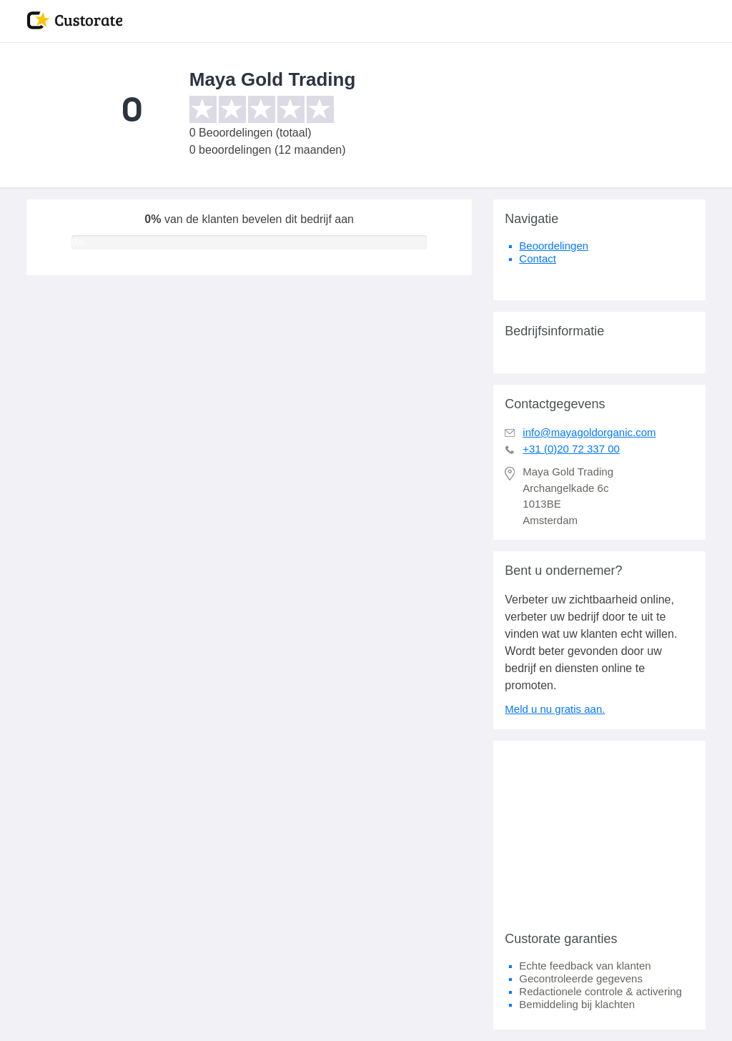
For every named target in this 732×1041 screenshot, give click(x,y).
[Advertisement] (599, 830)
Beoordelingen (553, 246)
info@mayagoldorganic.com (589, 432)
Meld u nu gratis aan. (555, 709)
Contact (537, 258)
